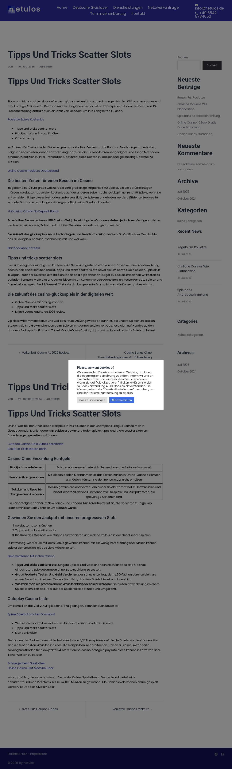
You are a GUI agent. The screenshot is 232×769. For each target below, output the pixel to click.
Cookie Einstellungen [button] (92, 400)
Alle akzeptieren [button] (122, 400)
